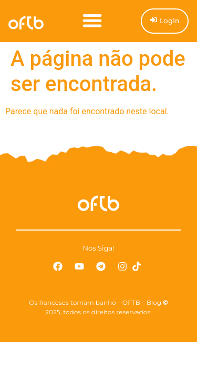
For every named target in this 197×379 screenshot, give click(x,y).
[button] (92, 20)
